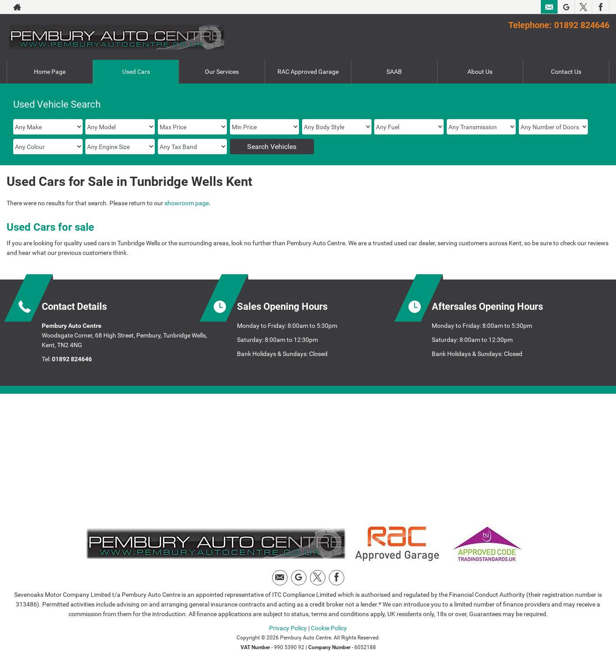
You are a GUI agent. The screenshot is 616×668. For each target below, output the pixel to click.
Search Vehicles (271, 146)
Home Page (50, 71)
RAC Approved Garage (308, 71)
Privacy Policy (288, 628)
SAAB (394, 71)
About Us (479, 71)
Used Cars (136, 71)
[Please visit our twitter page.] (583, 7)
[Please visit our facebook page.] (600, 7)
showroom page (186, 203)
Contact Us (566, 71)
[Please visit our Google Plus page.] (566, 7)
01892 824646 (72, 359)
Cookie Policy (329, 628)
